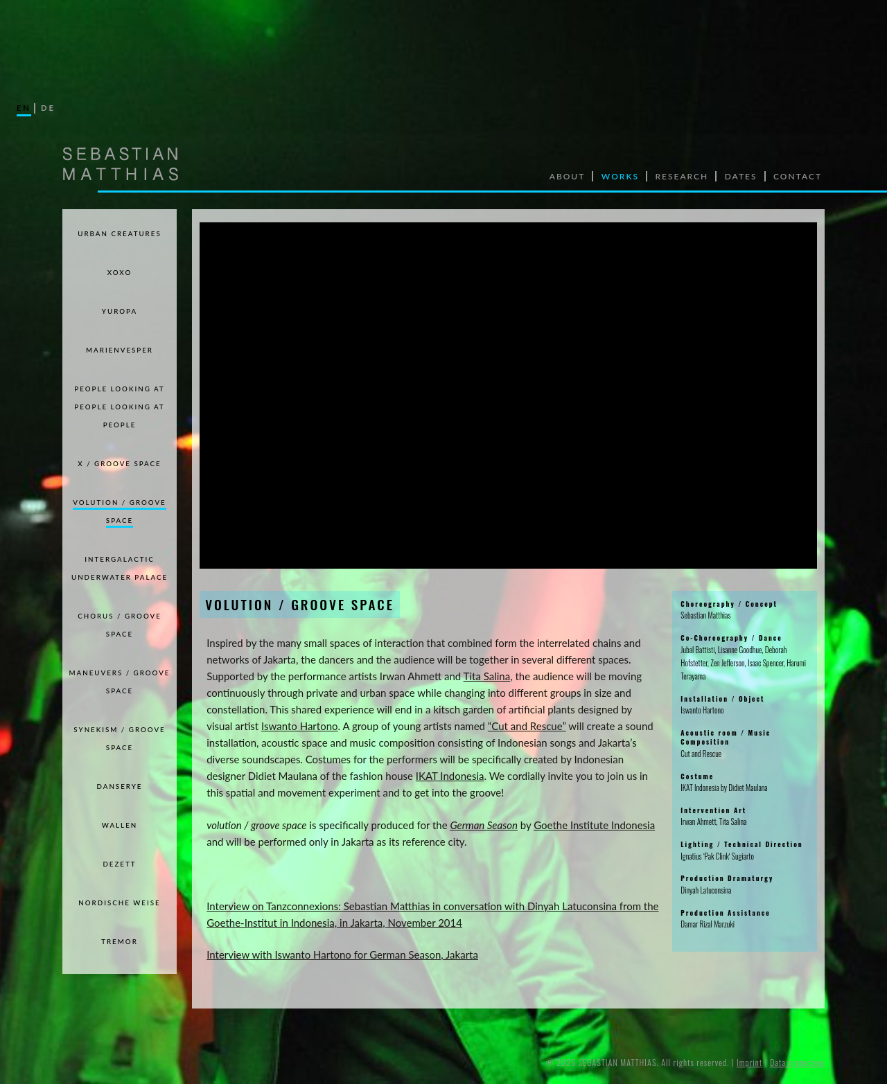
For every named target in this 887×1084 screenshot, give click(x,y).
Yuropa (119, 311)
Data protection (797, 1062)
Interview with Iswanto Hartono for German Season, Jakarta (342, 954)
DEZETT (119, 864)
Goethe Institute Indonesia (594, 825)
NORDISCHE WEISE (119, 902)
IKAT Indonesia (450, 776)
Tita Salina (487, 676)
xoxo (119, 272)
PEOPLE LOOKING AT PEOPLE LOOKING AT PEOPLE (119, 406)
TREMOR (119, 941)
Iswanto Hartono (299, 726)
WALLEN (119, 825)
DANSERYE (120, 786)
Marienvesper (119, 350)
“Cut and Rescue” (527, 726)
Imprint (749, 1062)
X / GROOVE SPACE (119, 463)
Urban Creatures (119, 233)
